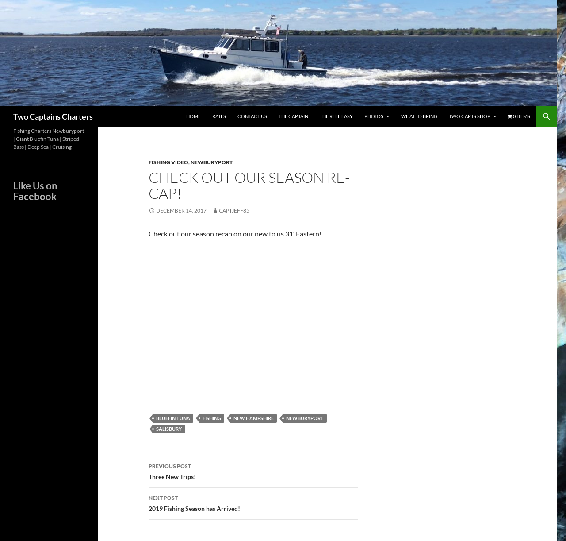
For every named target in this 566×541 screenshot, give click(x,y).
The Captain (293, 116)
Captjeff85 (234, 210)
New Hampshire (253, 418)
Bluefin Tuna (173, 418)
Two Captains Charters (53, 116)
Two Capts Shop (469, 116)
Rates (219, 116)
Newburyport (212, 162)
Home (193, 116)
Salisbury (169, 429)
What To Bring (419, 116)
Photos (373, 116)
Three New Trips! (253, 470)
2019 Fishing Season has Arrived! (253, 502)
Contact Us (252, 116)
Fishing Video (168, 162)
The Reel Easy (336, 116)
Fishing (212, 418)
